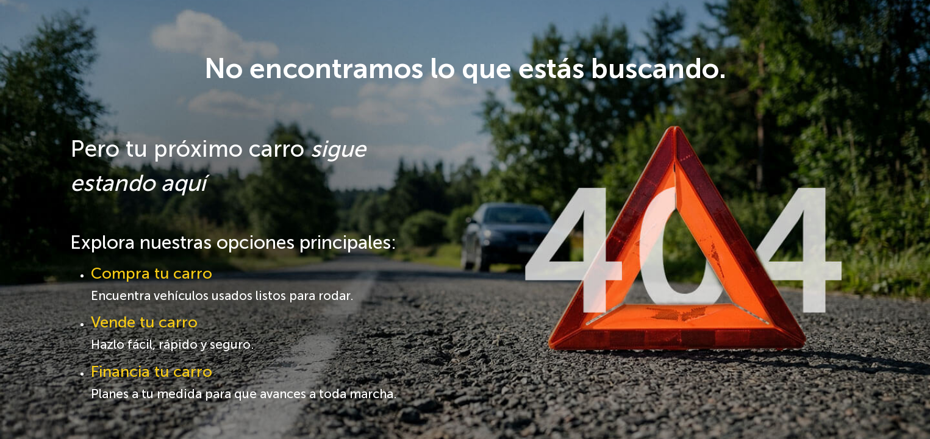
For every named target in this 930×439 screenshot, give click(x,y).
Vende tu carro (144, 322)
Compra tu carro (151, 273)
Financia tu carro (151, 371)
